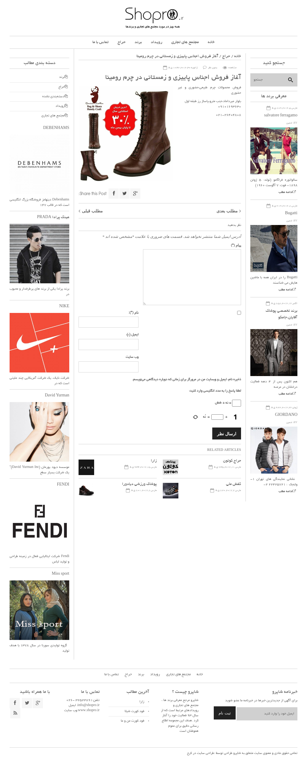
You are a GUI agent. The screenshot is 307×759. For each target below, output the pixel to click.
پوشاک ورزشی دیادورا (139, 484)
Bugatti (291, 214)
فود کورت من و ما (132, 721)
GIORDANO (286, 415)
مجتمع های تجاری (185, 42)
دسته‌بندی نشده (53, 96)
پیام (236, 245)
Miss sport (60, 574)
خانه (211, 42)
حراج (122, 42)
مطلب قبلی (92, 210)
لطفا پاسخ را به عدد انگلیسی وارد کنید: (215, 391)
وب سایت (132, 357)
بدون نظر (212, 67)
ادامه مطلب (286, 192)
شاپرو (236, 753)
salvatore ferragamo (280, 116)
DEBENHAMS (56, 128)
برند (138, 42)
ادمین (289, 123)
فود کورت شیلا (134, 711)
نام (134, 312)
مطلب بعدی (227, 210)
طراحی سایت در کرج (200, 753)
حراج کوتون (232, 461)
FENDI (63, 485)
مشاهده (232, 67)
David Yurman (57, 396)
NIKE (64, 307)
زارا (154, 461)
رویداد (156, 42)
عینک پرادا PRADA (53, 217)
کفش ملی (233, 484)
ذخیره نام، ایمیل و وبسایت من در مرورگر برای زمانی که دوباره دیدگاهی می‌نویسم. (186, 379)
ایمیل (132, 335)
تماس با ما (100, 42)
